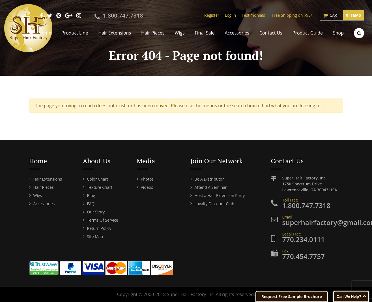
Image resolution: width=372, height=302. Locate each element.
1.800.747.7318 (123, 15)
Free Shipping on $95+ (292, 15)
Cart (347, 15)
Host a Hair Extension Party (220, 195)
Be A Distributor (209, 179)
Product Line (74, 33)
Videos (147, 187)
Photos (147, 179)
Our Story (96, 212)
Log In (230, 15)
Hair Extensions (114, 33)
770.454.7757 (303, 256)
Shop (338, 33)
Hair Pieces (152, 33)
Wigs (179, 33)
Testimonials (253, 15)
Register (211, 15)
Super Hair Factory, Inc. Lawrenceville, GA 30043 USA (312, 183)
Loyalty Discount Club (215, 203)
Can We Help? (349, 296)
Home (44, 33)
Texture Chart (100, 187)
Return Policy (99, 228)
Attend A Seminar (211, 187)
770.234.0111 (303, 239)
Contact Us (270, 33)
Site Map (95, 236)
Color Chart (97, 179)
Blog (91, 195)
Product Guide (308, 33)
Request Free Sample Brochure (291, 296)
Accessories (237, 33)
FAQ (91, 203)
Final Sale (205, 33)
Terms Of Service (102, 220)
